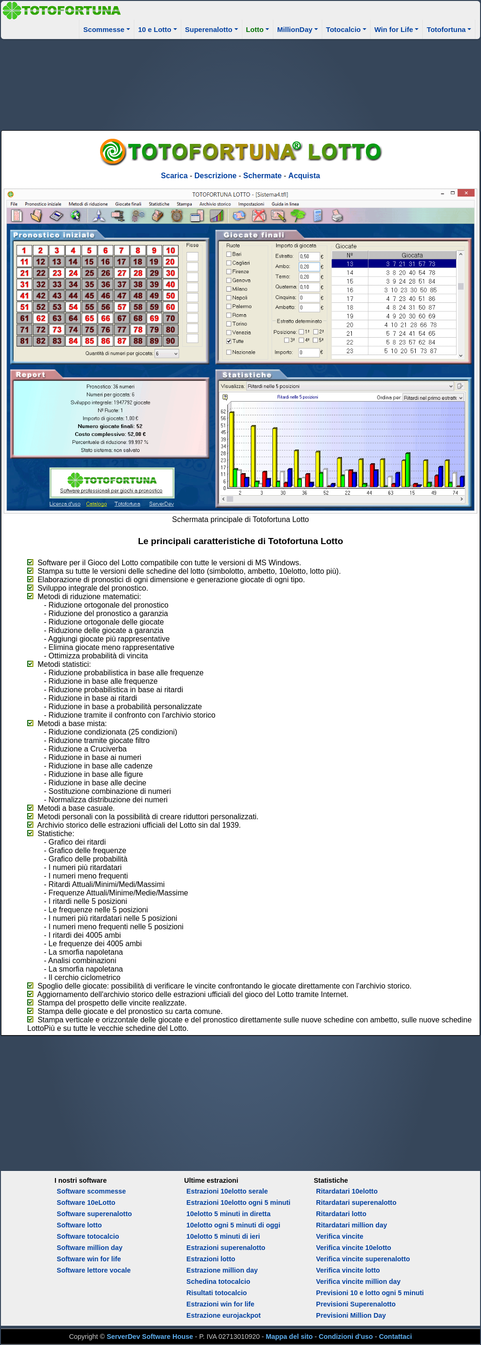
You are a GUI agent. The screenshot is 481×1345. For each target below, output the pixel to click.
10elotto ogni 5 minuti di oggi (233, 1225)
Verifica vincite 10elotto (353, 1247)
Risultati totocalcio (216, 1293)
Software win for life (89, 1259)
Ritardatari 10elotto (347, 1191)
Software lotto (79, 1225)
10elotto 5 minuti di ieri (223, 1236)
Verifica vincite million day (358, 1281)
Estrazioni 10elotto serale (227, 1191)
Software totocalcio (88, 1236)
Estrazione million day (222, 1270)
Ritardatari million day (351, 1225)
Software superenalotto (94, 1214)
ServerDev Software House (150, 1336)
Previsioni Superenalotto (356, 1304)
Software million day (90, 1247)
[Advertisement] (241, 83)
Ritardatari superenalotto (356, 1202)
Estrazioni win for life (220, 1304)
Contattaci (395, 1336)
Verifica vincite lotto (348, 1270)
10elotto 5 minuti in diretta (228, 1214)
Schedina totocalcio (218, 1281)
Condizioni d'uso (346, 1336)
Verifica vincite (340, 1236)
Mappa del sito (289, 1336)
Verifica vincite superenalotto (363, 1259)
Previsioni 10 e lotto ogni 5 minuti (370, 1293)
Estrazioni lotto (210, 1259)
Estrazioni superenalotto (225, 1247)
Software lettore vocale (94, 1270)
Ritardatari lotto (341, 1214)
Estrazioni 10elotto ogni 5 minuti (238, 1202)
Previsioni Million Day (351, 1315)
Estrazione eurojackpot (223, 1315)
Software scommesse (91, 1191)
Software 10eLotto (86, 1202)
